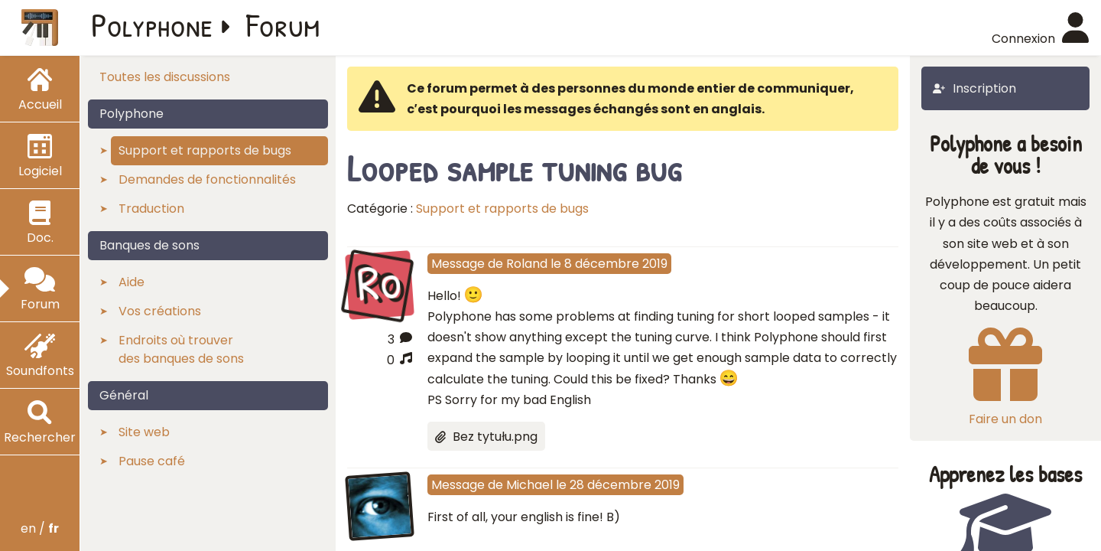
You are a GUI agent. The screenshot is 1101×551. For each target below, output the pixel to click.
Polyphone (152, 24)
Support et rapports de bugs (502, 208)
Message (458, 263)
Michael (529, 485)
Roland (526, 263)
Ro (379, 283)
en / (40, 528)
